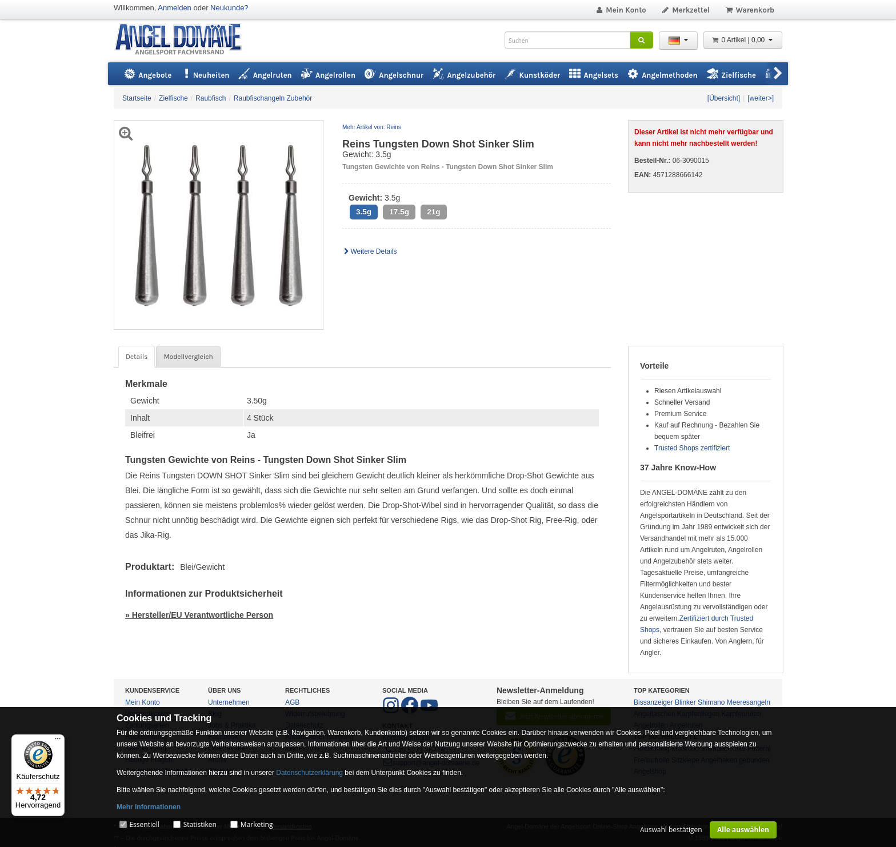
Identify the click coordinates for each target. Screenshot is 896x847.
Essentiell (144, 824)
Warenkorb (749, 10)
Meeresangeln (748, 702)
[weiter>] (760, 98)
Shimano (711, 702)
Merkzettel (685, 10)
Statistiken (200, 824)
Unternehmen (229, 702)
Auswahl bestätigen (671, 829)
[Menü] (58, 741)
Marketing (257, 824)
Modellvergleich (188, 357)
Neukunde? (229, 7)
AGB (292, 702)
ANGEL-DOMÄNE (184, 39)
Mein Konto (620, 10)
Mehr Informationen (149, 807)
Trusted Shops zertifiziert (692, 448)
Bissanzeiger (653, 702)
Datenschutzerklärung (309, 773)
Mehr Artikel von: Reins (371, 127)
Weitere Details (369, 251)
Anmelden (174, 7)
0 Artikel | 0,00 (743, 40)
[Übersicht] (723, 98)
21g (433, 211)
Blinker (685, 702)
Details (136, 357)
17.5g (399, 211)
